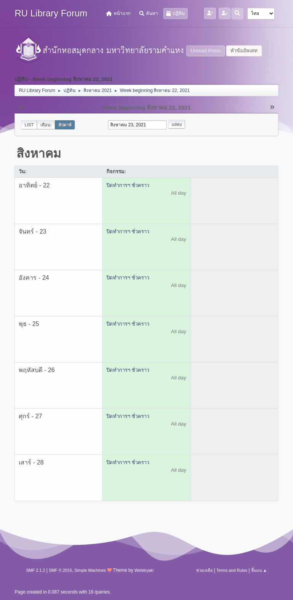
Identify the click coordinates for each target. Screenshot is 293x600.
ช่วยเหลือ (204, 570)
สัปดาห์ (64, 125)
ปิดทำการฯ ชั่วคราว (127, 185)
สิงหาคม (38, 153)
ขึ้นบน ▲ (259, 570)
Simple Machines (90, 570)
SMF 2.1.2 (35, 570)
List (29, 125)
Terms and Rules (231, 570)
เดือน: (46, 125)
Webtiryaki (143, 570)
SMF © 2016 (60, 570)
